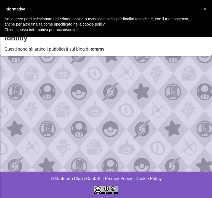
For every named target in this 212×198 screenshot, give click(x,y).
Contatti (94, 178)
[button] (204, 8)
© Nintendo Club (66, 178)
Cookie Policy (148, 178)
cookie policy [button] (93, 24)
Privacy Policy (118, 178)
